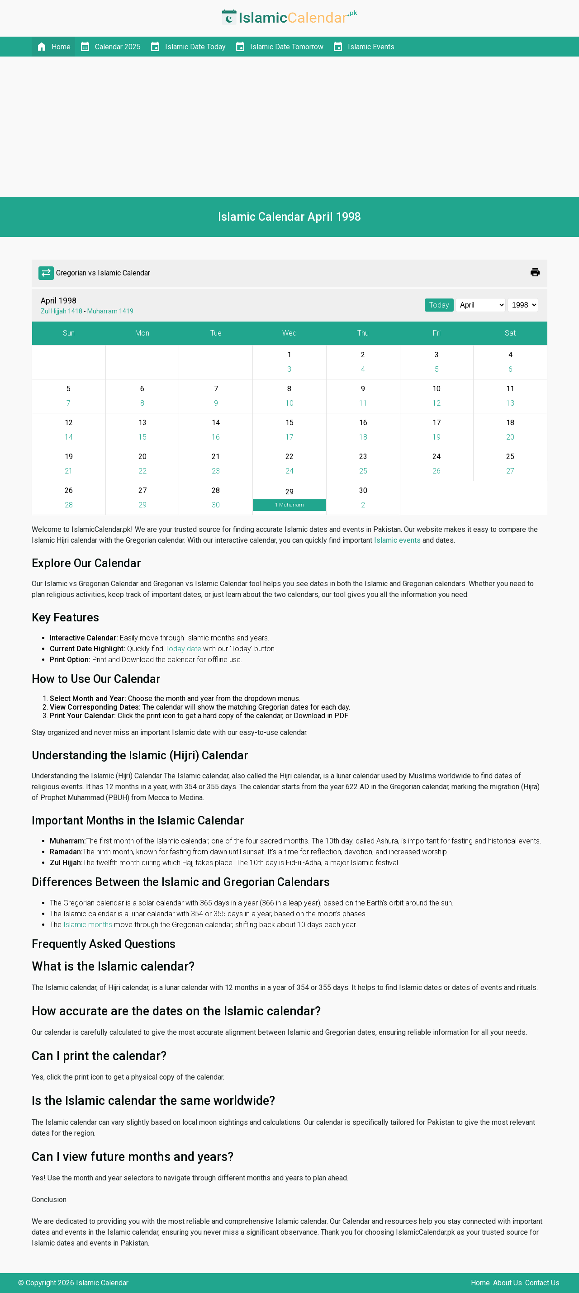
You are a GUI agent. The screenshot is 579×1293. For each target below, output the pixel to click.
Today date (183, 648)
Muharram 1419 (110, 311)
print (535, 272)
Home (480, 1283)
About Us (507, 1283)
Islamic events (397, 540)
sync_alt (46, 273)
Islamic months (87, 924)
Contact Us (542, 1283)
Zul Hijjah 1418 (61, 311)
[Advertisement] (289, 126)
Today (439, 305)
